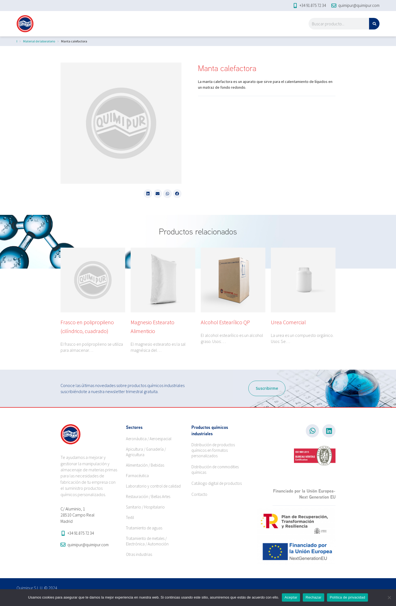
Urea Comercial (288, 322)
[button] (148, 193)
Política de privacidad (347, 597)
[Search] (374, 23)
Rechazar (313, 597)
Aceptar (291, 597)
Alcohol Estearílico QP (225, 322)
